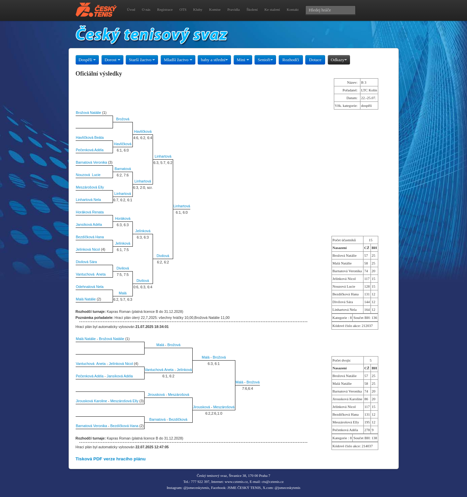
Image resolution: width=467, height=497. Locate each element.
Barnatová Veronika (91, 162)
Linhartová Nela (88, 200)
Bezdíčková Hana (90, 237)
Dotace (315, 59)
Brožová (122, 119)
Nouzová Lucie (88, 175)
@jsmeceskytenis (196, 488)
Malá (122, 293)
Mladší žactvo (178, 59)
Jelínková (142, 231)
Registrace (164, 9)
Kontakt (293, 9)
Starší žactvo (142, 59)
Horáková (122, 218)
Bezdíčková (178, 419)
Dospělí (87, 59)
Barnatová (123, 169)
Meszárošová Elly (90, 187)
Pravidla (233, 9)
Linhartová (163, 156)
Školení (252, 9)
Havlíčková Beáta (90, 137)
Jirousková (156, 394)
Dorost (112, 59)
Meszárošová (178, 394)
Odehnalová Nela (90, 287)
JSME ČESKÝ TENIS (244, 488)
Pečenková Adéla (90, 150)
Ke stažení (272, 9)
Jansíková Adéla (89, 224)
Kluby (198, 9)
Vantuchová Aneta (91, 274)
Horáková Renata (90, 212)
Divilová (163, 256)
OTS (183, 9)
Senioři (265, 59)
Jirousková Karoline (91, 401)
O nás (146, 9)
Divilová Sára (86, 262)
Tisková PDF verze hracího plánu (111, 458)
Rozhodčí (290, 59)
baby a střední (214, 59)
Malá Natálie (86, 299)
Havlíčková (143, 131)
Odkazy (339, 59)
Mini (243, 59)
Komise (215, 9)
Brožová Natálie (88, 113)
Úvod (131, 9)
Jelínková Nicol (88, 249)
